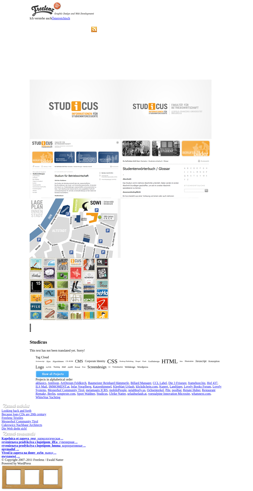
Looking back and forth (16, 410)
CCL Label (160, 383)
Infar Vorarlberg (81, 386)
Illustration (189, 361)
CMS (79, 361)
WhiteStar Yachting (48, 397)
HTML (169, 361)
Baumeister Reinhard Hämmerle (108, 383)
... (10, 449)
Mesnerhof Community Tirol (66, 390)
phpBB (70, 367)
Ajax (48, 361)
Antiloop (53, 383)
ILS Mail (41, 386)
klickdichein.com (147, 386)
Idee (181, 361)
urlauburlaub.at (136, 393)
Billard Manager (140, 383)
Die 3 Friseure (177, 383)
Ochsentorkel (155, 390)
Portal (77, 367)
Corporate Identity (95, 361)
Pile (167, 390)
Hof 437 (212, 383)
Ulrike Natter (117, 393)
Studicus (102, 393)
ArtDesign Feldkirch (73, 383)
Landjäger (176, 386)
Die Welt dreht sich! (14, 428)
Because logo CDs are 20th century (24, 414)
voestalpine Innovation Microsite (169, 393)
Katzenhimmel (102, 386)
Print (84, 367)
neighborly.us (136, 390)
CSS (112, 361)
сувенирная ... (39, 442)
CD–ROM (69, 361)
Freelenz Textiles (12, 417)
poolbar (176, 390)
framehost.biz (197, 383)
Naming (57, 367)
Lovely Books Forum (197, 386)
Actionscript (40, 361)
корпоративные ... (44, 445)
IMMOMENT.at (59, 386)
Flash (144, 361)
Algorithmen (58, 361)
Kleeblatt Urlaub (123, 386)
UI (109, 367)
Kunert (163, 386)
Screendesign (96, 367)
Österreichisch (61, 18)
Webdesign (130, 367)
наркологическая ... (32, 438)
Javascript (201, 361)
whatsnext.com (201, 393)
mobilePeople (118, 390)
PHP (64, 367)
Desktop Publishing (126, 361)
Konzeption (214, 361)
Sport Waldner (86, 393)
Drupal (137, 361)
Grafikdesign (154, 361)
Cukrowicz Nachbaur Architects (22, 425)
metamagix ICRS (97, 390)
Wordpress (142, 366)
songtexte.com (66, 393)
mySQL (49, 367)
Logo (40, 367)
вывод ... (29, 452)
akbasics (41, 383)
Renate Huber (191, 390)
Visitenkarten (117, 367)
